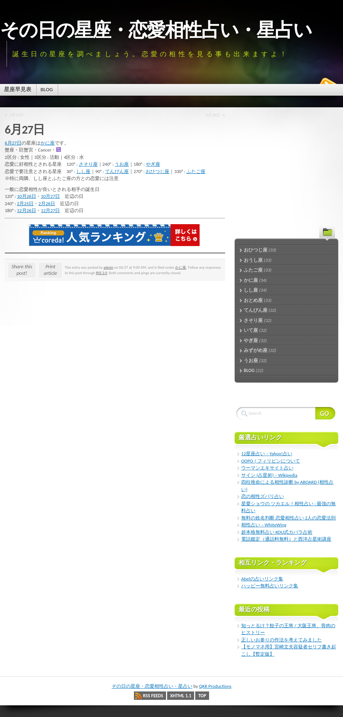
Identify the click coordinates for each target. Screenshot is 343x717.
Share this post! (22, 269)
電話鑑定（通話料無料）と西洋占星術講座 (286, 539)
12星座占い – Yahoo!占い (266, 453)
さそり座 (88, 164)
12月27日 (50, 210)
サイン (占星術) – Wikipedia (269, 475)
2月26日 (46, 203)
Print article (50, 269)
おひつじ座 (157, 171)
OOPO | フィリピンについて (270, 461)
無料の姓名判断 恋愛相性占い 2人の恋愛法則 (288, 518)
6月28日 (213, 115)
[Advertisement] (280, 162)
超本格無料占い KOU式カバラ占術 (276, 532)
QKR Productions (215, 686)
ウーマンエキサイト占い (267, 468)
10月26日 (26, 196)
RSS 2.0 (101, 273)
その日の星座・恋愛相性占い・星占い (156, 30)
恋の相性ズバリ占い (262, 496)
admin (108, 267)
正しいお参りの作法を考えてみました (281, 640)
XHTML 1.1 (180, 695)
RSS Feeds (153, 695)
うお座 (122, 164)
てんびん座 (117, 171)
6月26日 (17, 115)
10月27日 (50, 196)
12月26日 (26, 210)
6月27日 (13, 143)
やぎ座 (153, 164)
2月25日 (25, 203)
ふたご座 (195, 171)
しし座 (83, 171)
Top (202, 695)
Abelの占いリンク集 (262, 579)
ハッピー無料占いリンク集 (269, 585)
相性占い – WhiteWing (263, 525)
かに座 (48, 143)
